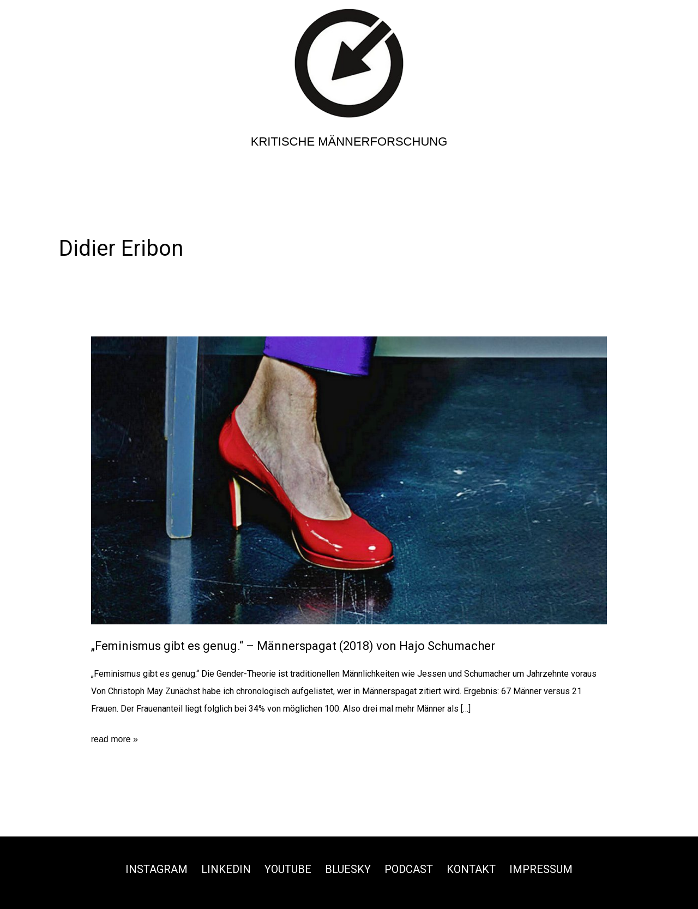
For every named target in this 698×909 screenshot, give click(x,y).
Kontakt (471, 869)
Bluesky (348, 869)
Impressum (541, 869)
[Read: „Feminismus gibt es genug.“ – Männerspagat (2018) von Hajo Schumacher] (349, 480)
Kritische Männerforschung (349, 141)
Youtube (287, 869)
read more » (114, 739)
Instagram (156, 869)
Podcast (408, 869)
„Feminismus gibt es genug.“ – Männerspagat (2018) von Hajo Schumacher (293, 646)
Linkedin (226, 869)
